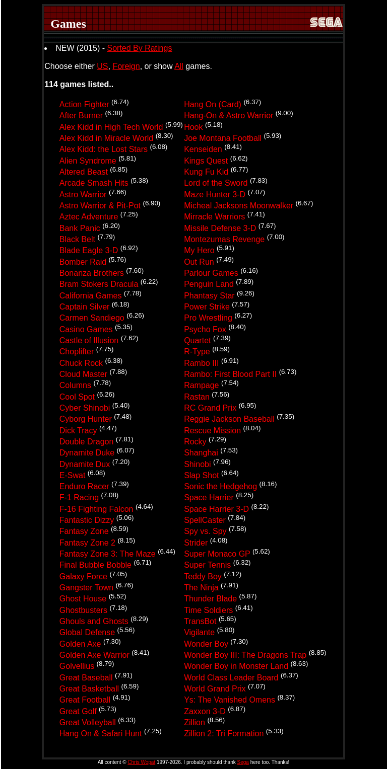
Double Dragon (86, 441)
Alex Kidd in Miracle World (106, 138)
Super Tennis (207, 565)
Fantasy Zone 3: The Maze (107, 554)
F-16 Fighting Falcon (96, 509)
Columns (75, 385)
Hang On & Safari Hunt (100, 734)
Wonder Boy (206, 644)
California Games (90, 295)
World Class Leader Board (231, 677)
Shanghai (201, 453)
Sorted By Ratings (139, 48)
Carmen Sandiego (91, 318)
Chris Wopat (141, 762)
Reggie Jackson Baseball (229, 419)
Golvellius (76, 666)
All (178, 66)
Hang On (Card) (212, 104)
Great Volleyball (87, 722)
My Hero (199, 251)
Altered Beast (83, 172)
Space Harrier (209, 498)
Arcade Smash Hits (93, 183)
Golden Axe (80, 644)
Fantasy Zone (84, 531)
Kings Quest (206, 161)
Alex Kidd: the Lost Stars (103, 149)
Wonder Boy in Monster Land (236, 666)
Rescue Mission (212, 430)
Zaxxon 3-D (205, 711)
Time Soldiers (208, 610)
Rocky (195, 441)
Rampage (201, 385)
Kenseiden (203, 149)
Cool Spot (77, 397)
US (102, 66)
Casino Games (86, 329)
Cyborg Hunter (85, 419)
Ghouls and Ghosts (93, 621)
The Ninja (201, 587)
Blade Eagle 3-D (88, 251)
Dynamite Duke (86, 453)
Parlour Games (211, 273)
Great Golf (78, 711)
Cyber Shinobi (84, 408)
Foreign (126, 66)
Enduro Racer (84, 486)
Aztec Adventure (88, 217)
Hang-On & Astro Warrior (228, 116)
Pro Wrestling (208, 318)
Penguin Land (209, 284)
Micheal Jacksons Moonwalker (238, 205)
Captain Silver (84, 306)
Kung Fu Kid (206, 172)
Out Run (199, 262)
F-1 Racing (79, 498)
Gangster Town (86, 587)
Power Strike (207, 306)
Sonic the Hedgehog (220, 486)
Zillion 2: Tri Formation (224, 734)
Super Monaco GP (217, 554)
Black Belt (77, 239)
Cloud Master (83, 374)
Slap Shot (201, 475)
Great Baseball (86, 677)
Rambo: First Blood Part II (230, 374)
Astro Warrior (83, 194)
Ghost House (82, 599)
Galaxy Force (83, 576)
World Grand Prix (214, 688)
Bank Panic (79, 228)
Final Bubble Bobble (95, 565)
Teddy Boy (203, 576)
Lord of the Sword (215, 183)
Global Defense (87, 633)
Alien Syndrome (87, 161)
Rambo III (201, 363)
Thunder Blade (210, 599)
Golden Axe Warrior (94, 655)
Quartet (197, 340)
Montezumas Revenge (224, 239)
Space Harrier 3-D (216, 509)
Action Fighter (84, 104)
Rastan (197, 397)
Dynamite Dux (84, 464)
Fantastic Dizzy (86, 520)
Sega (243, 762)
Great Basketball (89, 688)
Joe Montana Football (223, 138)
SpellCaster (205, 520)
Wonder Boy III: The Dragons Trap (245, 655)
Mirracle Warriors (214, 217)
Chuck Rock (81, 363)
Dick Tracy (78, 430)
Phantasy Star (209, 295)
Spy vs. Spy (205, 531)
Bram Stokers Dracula (99, 284)
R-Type (197, 352)
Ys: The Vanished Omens (229, 700)
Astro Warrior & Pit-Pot (100, 205)
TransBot (200, 621)
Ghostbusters (83, 610)
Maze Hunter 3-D (214, 194)
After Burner (81, 116)
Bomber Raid (82, 262)
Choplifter (76, 352)
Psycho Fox (205, 329)
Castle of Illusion (88, 340)
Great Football (84, 700)
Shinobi (197, 464)
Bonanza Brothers (91, 273)
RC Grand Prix (210, 408)
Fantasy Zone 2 (87, 543)
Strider (196, 543)
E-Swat (72, 475)
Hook (193, 127)
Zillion (194, 722)
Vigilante (199, 633)
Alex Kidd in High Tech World (111, 127)
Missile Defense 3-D (220, 228)
